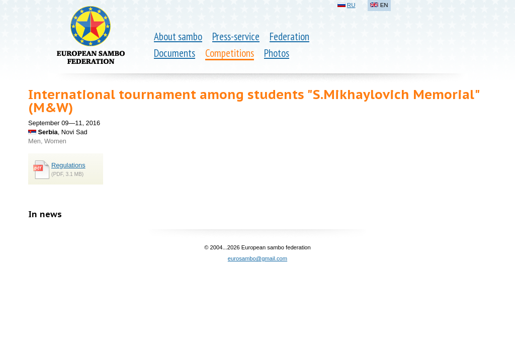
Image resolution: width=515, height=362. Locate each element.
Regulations (68, 165)
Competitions (229, 53)
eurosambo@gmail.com (257, 258)
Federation (289, 36)
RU (351, 5)
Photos (276, 53)
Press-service (236, 36)
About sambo (178, 36)
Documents (174, 53)
